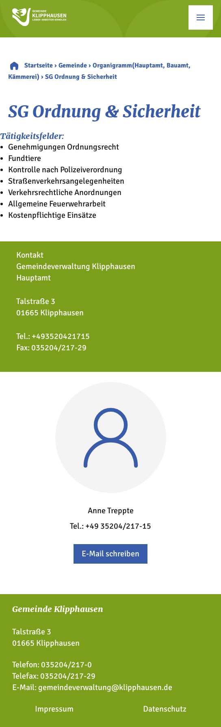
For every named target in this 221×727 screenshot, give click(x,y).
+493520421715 (61, 336)
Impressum (54, 709)
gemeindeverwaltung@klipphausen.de (105, 687)
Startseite (38, 65)
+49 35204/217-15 (118, 526)
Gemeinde (72, 65)
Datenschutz (164, 709)
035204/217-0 (66, 665)
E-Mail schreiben (110, 554)
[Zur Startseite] (39, 23)
